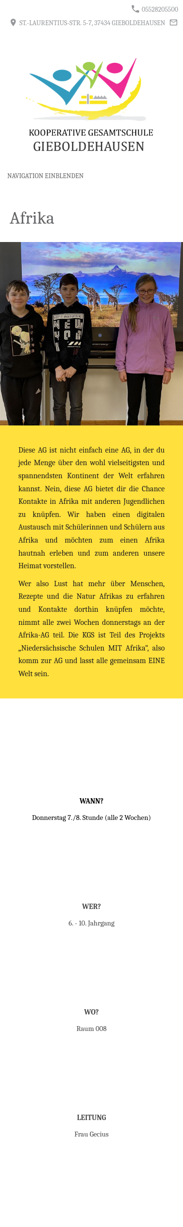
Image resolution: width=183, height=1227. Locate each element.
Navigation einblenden (45, 176)
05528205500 (154, 9)
